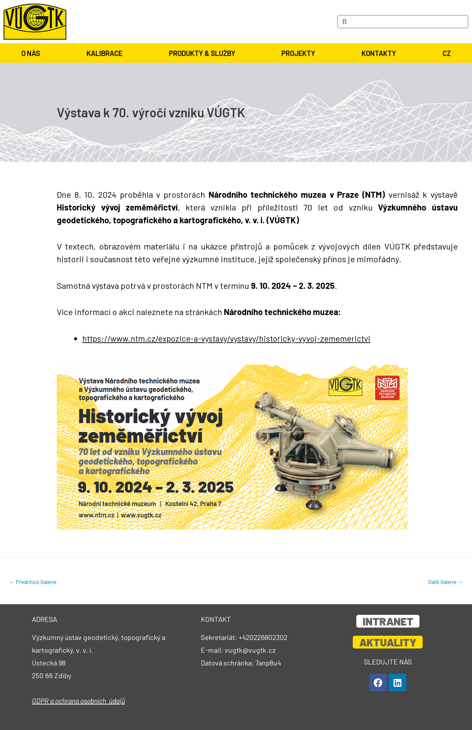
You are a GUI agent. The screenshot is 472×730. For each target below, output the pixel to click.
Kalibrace (106, 53)
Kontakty (381, 53)
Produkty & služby (204, 53)
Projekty (300, 53)
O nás (32, 53)
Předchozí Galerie (33, 582)
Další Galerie (445, 582)
